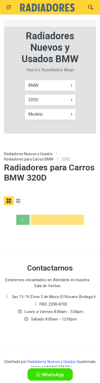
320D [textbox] (33, 99)
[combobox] (50, 85)
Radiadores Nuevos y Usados (28, 154)
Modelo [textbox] (35, 114)
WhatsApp (50, 374)
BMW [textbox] (33, 85)
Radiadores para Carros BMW (28, 159)
